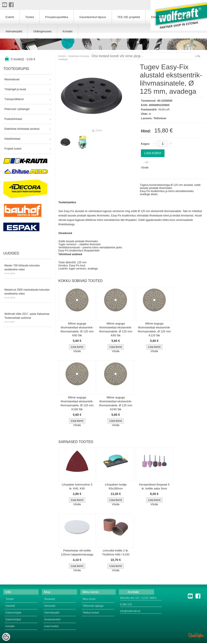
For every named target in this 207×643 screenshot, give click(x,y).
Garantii (10, 605)
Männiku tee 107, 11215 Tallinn (138, 597)
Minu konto (89, 599)
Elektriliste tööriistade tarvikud (21, 128)
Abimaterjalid (14, 31)
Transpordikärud (14, 99)
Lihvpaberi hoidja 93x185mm (115, 486)
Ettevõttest (157, 17)
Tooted (29, 17)
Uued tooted (51, 626)
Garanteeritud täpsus (92, 17)
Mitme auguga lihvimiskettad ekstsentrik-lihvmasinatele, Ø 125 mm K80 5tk (115, 329)
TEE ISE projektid (128, 17)
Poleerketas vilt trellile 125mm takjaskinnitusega (77, 552)
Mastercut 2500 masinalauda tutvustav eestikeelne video (27, 294)
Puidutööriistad (13, 119)
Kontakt (67, 31)
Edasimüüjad (184, 17)
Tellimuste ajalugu (93, 605)
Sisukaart (49, 599)
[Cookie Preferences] (6, 637)
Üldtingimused (42, 31)
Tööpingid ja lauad (15, 89)
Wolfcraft (164, 109)
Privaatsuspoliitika (56, 17)
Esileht (62, 56)
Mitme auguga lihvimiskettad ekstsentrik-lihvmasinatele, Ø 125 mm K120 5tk (154, 329)
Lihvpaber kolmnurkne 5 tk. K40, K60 (77, 486)
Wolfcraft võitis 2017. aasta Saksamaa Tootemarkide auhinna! (27, 318)
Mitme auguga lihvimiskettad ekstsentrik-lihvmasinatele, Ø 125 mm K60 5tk (77, 329)
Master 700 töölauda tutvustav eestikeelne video (27, 269)
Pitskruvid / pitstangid (16, 109)
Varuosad (49, 605)
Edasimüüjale (13, 612)
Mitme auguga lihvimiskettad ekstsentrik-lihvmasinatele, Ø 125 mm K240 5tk (115, 403)
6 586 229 (126, 604)
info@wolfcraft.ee (130, 611)
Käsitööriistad (12, 138)
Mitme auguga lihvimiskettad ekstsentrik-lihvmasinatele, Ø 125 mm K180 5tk (77, 403)
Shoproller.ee (196, 635)
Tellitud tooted (91, 612)
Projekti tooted (12, 148)
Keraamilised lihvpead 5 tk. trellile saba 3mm (154, 486)
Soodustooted (52, 619)
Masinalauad (11, 79)
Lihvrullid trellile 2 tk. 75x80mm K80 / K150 (115, 552)
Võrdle (145, 167)
